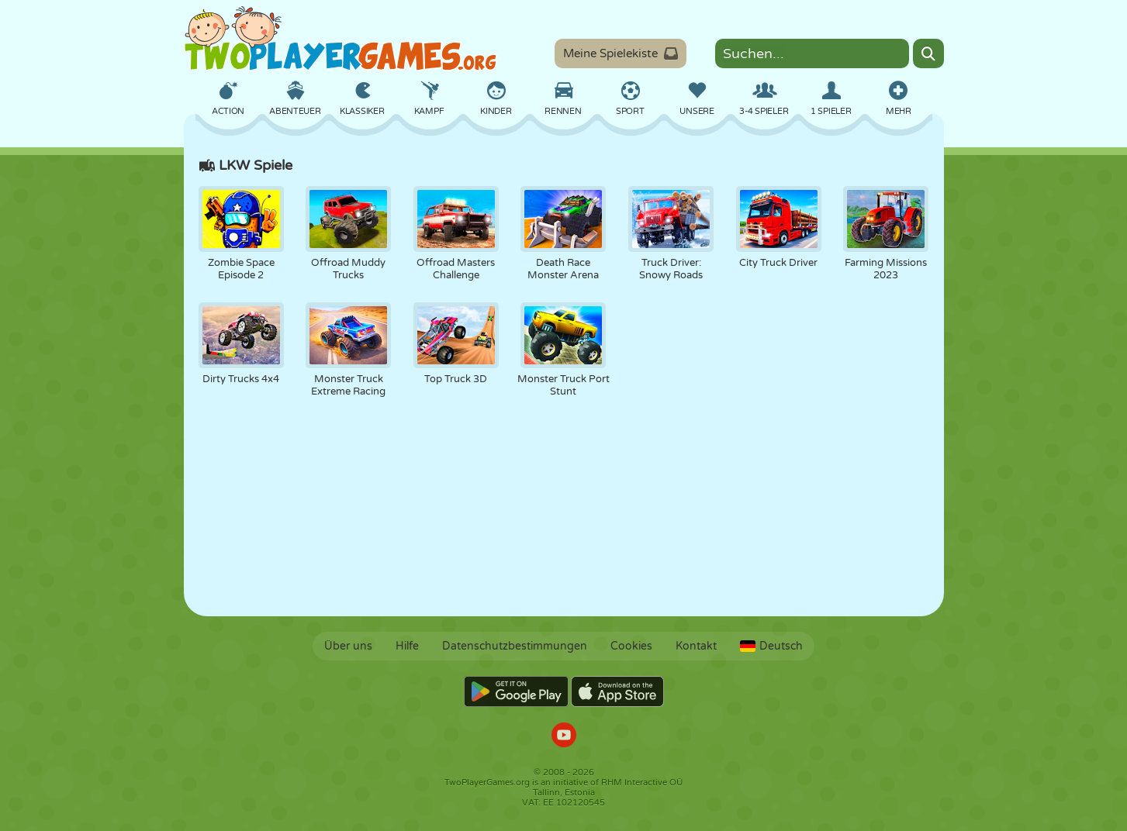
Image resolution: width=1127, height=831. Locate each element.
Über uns (348, 646)
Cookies (631, 646)
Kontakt (696, 646)
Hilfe (407, 646)
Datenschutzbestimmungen (514, 646)
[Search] (928, 53)
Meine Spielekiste (620, 53)
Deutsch (771, 646)
